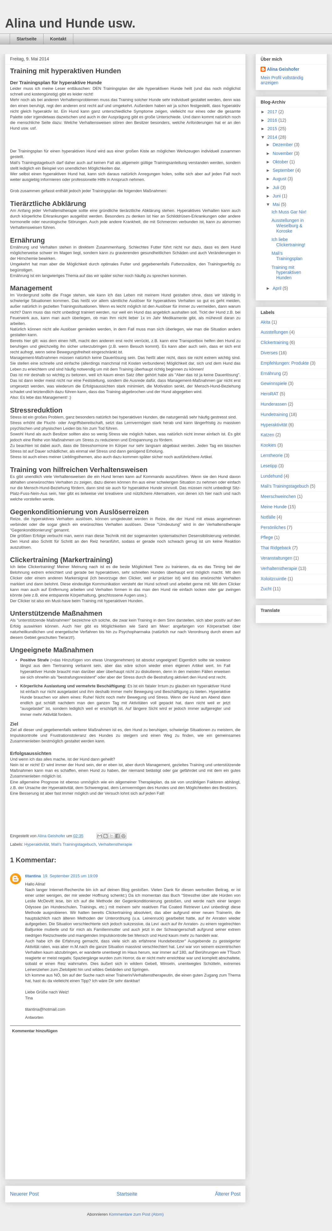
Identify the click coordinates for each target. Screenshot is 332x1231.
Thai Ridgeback (276, 547)
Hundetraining (274, 414)
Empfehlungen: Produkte (285, 363)
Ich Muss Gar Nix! (289, 211)
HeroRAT (269, 393)
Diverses (269, 352)
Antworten (34, 1017)
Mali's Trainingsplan (287, 256)
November (283, 153)
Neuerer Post (24, 1194)
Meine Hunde (274, 506)
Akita (265, 322)
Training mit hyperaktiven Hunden (286, 272)
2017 (272, 111)
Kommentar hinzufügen (35, 1030)
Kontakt (58, 38)
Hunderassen (274, 404)
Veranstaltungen (276, 558)
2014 (272, 137)
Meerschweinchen (278, 496)
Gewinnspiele (274, 383)
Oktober (280, 161)
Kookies (268, 445)
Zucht (266, 588)
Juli (276, 187)
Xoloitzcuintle (274, 578)
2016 (272, 120)
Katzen (267, 434)
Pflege (267, 537)
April (277, 288)
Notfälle (268, 517)
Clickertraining (274, 342)
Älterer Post (228, 1194)
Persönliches (273, 527)
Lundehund (272, 476)
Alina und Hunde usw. (70, 23)
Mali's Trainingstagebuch (73, 844)
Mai (276, 204)
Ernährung (271, 373)
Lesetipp (269, 465)
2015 (272, 128)
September (283, 170)
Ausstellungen (274, 332)
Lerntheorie (272, 455)
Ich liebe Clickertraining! (288, 242)
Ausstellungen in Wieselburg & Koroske (288, 225)
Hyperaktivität (36, 844)
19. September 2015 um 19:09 (70, 876)
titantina (33, 876)
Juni (277, 195)
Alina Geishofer (283, 69)
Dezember (283, 144)
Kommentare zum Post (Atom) (136, 1214)
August (279, 178)
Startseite (27, 38)
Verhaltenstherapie (115, 844)
